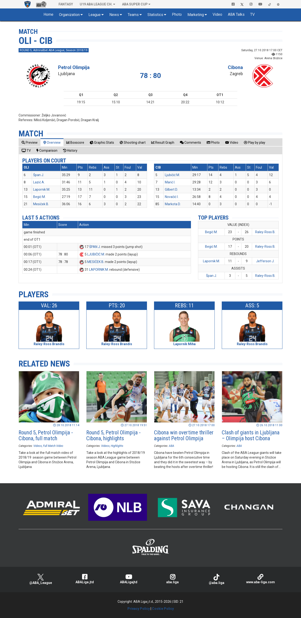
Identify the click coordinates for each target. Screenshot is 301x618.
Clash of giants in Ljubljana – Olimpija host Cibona (251, 435)
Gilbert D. (171, 189)
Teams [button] (133, 14)
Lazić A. (39, 182)
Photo (177, 14)
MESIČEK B (95, 262)
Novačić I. (171, 197)
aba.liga (172, 579)
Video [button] (217, 14)
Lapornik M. (41, 189)
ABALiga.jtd (84, 579)
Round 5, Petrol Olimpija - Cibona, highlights (113, 435)
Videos (37, 446)
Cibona (235, 67)
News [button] (114, 14)
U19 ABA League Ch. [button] (96, 4)
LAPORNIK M (98, 269)
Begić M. (39, 197)
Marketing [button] (195, 14)
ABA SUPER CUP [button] (135, 4)
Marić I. (170, 182)
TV (252, 14)
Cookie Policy (163, 608)
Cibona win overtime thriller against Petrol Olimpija (184, 435)
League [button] (94, 14)
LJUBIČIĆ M (95, 254)
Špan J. (38, 175)
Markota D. (173, 204)
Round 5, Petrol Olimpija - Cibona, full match (46, 435)
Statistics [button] (155, 14)
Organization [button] (69, 14)
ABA (171, 446)
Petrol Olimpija (74, 67)
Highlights (117, 446)
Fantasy (66, 4)
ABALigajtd (128, 579)
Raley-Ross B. (265, 232)
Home (48, 14)
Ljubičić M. (172, 175)
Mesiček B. (41, 204)
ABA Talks (236, 14)
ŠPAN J (94, 247)
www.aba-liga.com (260, 579)
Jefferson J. (265, 261)
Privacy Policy (138, 608)
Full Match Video (53, 446)
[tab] (29, 142)
